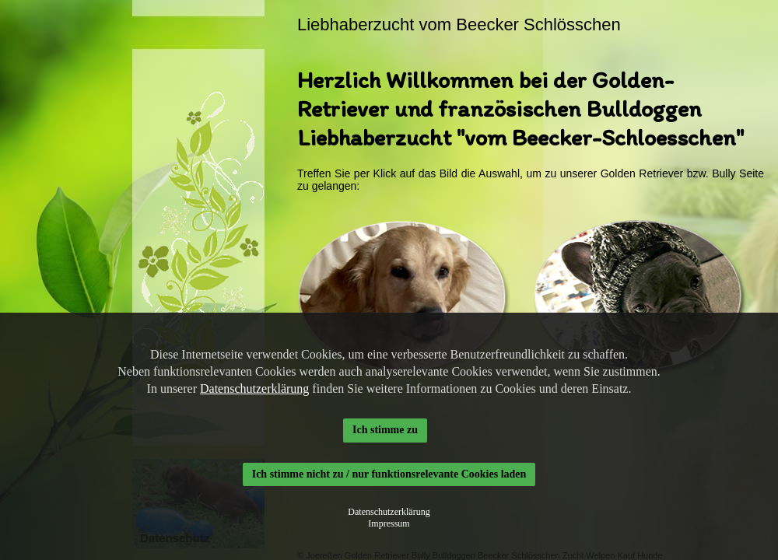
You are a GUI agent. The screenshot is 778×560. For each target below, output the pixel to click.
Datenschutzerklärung (254, 388)
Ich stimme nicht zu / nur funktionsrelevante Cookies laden (389, 474)
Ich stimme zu (385, 430)
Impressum (388, 523)
